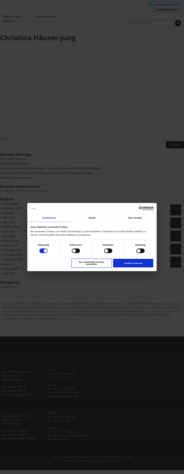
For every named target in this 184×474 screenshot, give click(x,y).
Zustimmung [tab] (48, 218)
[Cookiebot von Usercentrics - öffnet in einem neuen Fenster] (141, 208)
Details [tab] (92, 218)
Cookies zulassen (133, 263)
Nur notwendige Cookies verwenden (91, 263)
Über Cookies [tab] (135, 218)
